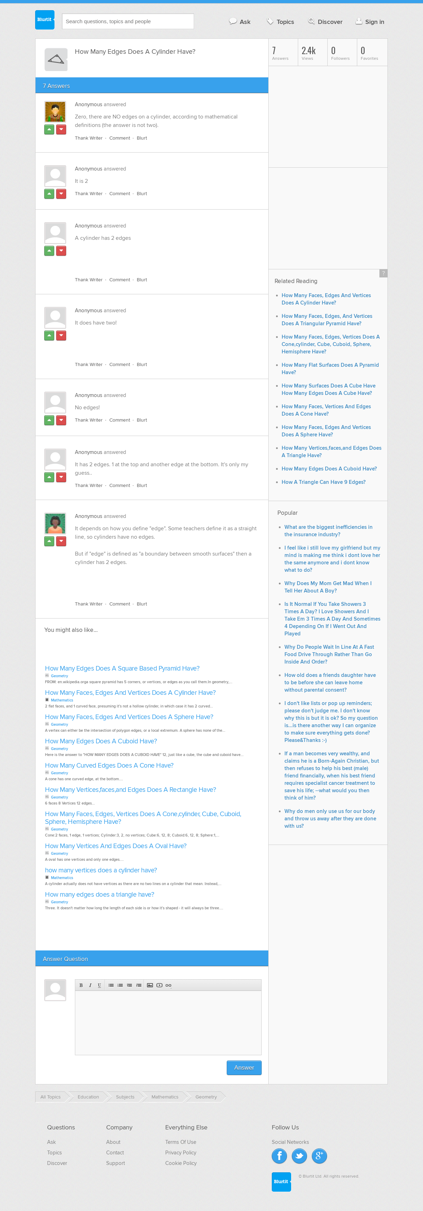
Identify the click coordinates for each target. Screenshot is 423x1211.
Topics (279, 22)
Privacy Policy (180, 1152)
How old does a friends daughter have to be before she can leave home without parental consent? (330, 682)
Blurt (142, 138)
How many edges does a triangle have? (99, 895)
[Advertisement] (156, 254)
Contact (115, 1152)
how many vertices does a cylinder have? (101, 870)
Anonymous (88, 104)
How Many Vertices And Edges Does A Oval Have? (116, 846)
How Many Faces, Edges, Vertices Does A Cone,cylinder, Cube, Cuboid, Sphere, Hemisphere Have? (143, 818)
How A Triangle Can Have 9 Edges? (324, 482)
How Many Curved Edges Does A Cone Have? (109, 766)
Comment (119, 138)
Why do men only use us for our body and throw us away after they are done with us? (330, 818)
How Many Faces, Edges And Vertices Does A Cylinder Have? (130, 693)
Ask (239, 22)
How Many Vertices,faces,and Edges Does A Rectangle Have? (130, 790)
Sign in (369, 22)
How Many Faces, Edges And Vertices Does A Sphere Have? (129, 717)
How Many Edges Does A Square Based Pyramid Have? (122, 669)
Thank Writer (89, 138)
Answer (244, 1067)
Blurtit (45, 20)
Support (115, 1163)
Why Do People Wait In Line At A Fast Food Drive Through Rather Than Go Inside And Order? (329, 654)
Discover (325, 22)
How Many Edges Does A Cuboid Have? (101, 741)
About (113, 1142)
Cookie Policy (181, 1163)
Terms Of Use (180, 1142)
